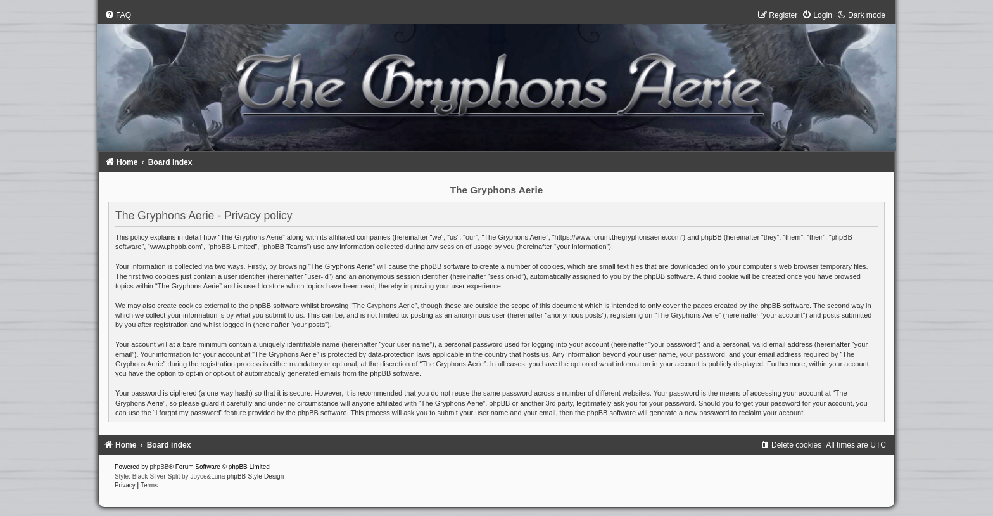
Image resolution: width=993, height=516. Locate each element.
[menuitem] (117, 15)
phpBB (159, 466)
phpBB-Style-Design (255, 476)
